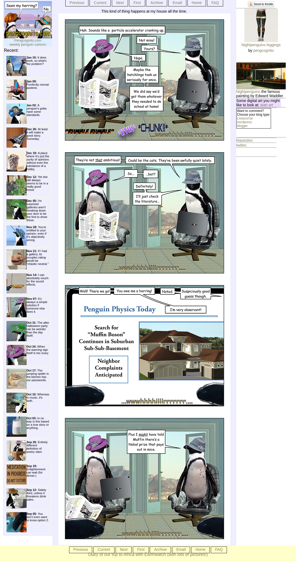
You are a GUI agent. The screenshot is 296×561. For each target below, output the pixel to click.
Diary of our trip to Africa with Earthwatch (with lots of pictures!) (148, 554)
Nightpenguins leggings (261, 45)
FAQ (215, 3)
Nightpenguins (248, 91)
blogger (242, 126)
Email (177, 3)
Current (100, 3)
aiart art (266, 105)
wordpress (244, 122)
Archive (156, 3)
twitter (241, 145)
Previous (77, 3)
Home (197, 3)
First (137, 3)
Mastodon (244, 140)
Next (120, 3)
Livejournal (245, 118)
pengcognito (263, 50)
